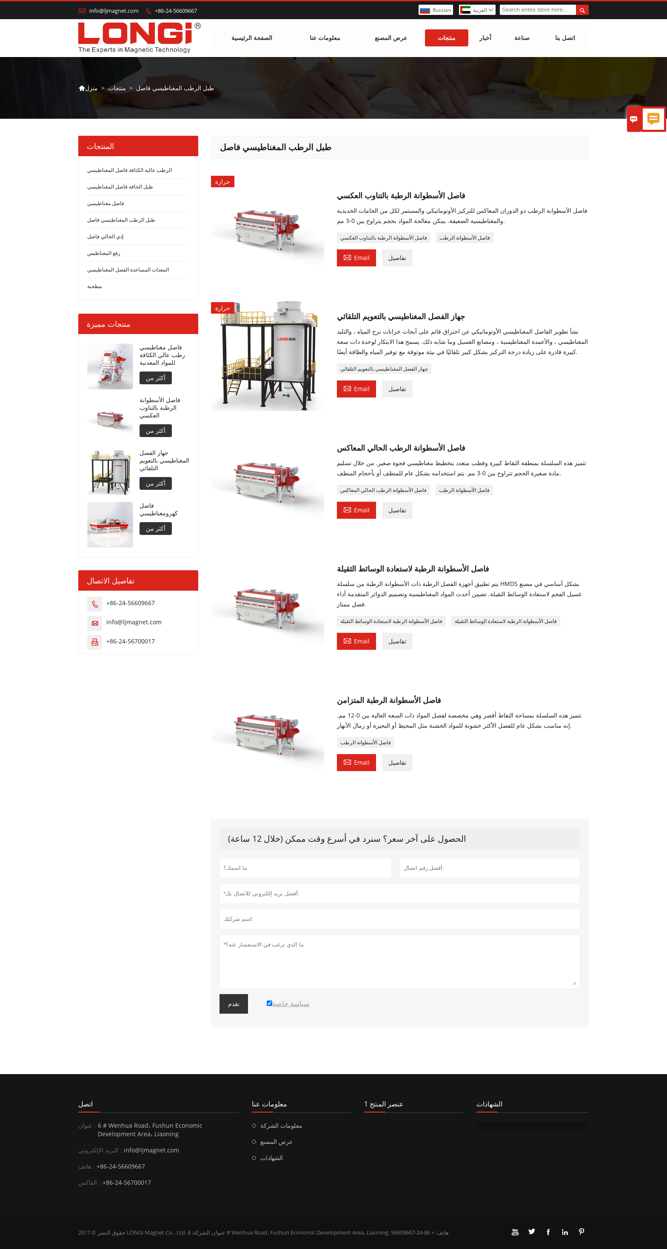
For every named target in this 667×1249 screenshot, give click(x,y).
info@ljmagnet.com (114, 10)
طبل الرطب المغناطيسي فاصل (121, 220)
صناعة (522, 38)
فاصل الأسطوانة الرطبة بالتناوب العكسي (383, 237)
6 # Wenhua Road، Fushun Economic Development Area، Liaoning (150, 1129)
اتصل (85, 1104)
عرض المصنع (391, 38)
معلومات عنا (325, 38)
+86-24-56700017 (130, 641)
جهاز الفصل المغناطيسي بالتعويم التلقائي (384, 369)
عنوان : (87, 1125)
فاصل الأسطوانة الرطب (464, 237)
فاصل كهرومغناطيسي (159, 509)
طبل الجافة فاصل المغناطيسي (120, 187)
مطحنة (94, 286)
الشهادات (271, 1158)
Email (356, 257)
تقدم (233, 1003)
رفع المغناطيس (103, 253)
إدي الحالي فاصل (105, 236)
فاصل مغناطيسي (105, 203)
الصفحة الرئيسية (251, 38)
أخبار (485, 38)
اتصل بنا (565, 38)
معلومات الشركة (281, 1125)
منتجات (447, 38)
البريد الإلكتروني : (100, 1150)
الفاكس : (89, 1182)
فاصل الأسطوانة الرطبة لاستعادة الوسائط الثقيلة (391, 621)
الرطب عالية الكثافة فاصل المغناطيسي (129, 170)
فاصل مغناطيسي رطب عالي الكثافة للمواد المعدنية (162, 355)
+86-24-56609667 (176, 10)
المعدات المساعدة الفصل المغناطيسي (128, 270)
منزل (88, 88)
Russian (442, 10)
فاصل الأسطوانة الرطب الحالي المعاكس (383, 490)
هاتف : (86, 1166)
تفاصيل (397, 258)
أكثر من (155, 378)
